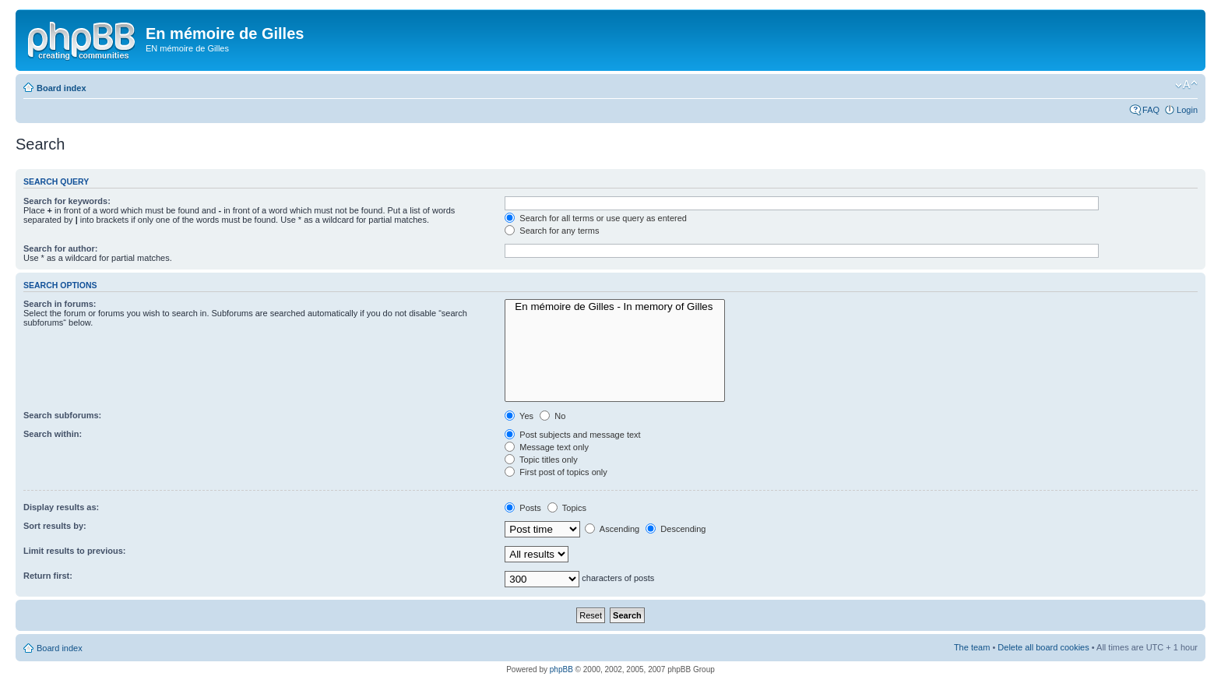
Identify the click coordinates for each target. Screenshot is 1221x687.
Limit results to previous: (74, 550)
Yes (519, 416)
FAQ (1150, 109)
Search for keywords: (67, 201)
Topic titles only (541, 459)
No (552, 416)
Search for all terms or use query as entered (596, 218)
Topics (566, 508)
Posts (523, 508)
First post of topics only (556, 472)
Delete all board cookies (1043, 647)
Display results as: (61, 507)
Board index (61, 88)
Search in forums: (60, 303)
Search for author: (60, 248)
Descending (676, 529)
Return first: (47, 575)
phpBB (561, 669)
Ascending (612, 529)
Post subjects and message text (572, 434)
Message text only (547, 447)
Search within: (52, 434)
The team (972, 647)
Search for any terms (552, 230)
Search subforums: (62, 415)
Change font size (1186, 85)
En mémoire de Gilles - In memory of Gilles (614, 307)
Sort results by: (54, 525)
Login (1187, 109)
